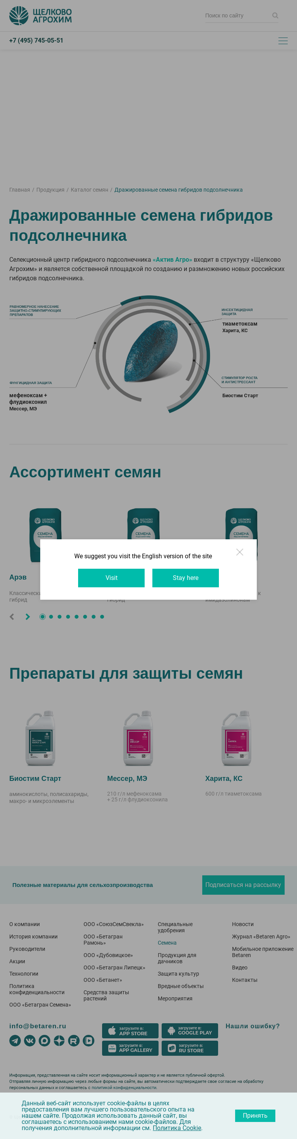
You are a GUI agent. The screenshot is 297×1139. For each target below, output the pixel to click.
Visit (112, 578)
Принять (255, 1115)
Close (240, 555)
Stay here (185, 578)
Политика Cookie (177, 1128)
